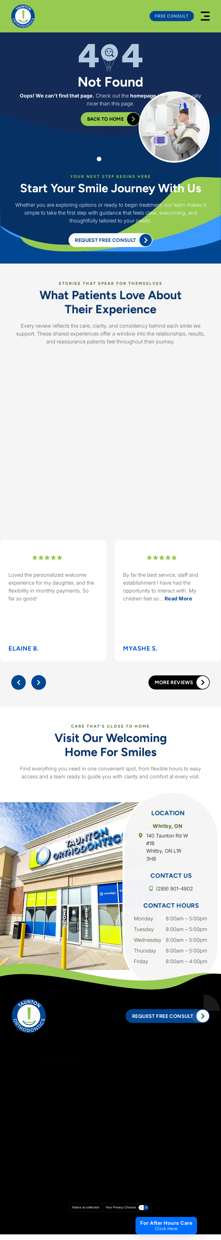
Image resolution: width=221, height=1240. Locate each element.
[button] (205, 16)
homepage (143, 95)
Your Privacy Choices (122, 1213)
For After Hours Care (165, 1223)
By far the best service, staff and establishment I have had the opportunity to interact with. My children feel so (160, 590)
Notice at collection (84, 1213)
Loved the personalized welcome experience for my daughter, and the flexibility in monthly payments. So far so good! (51, 590)
